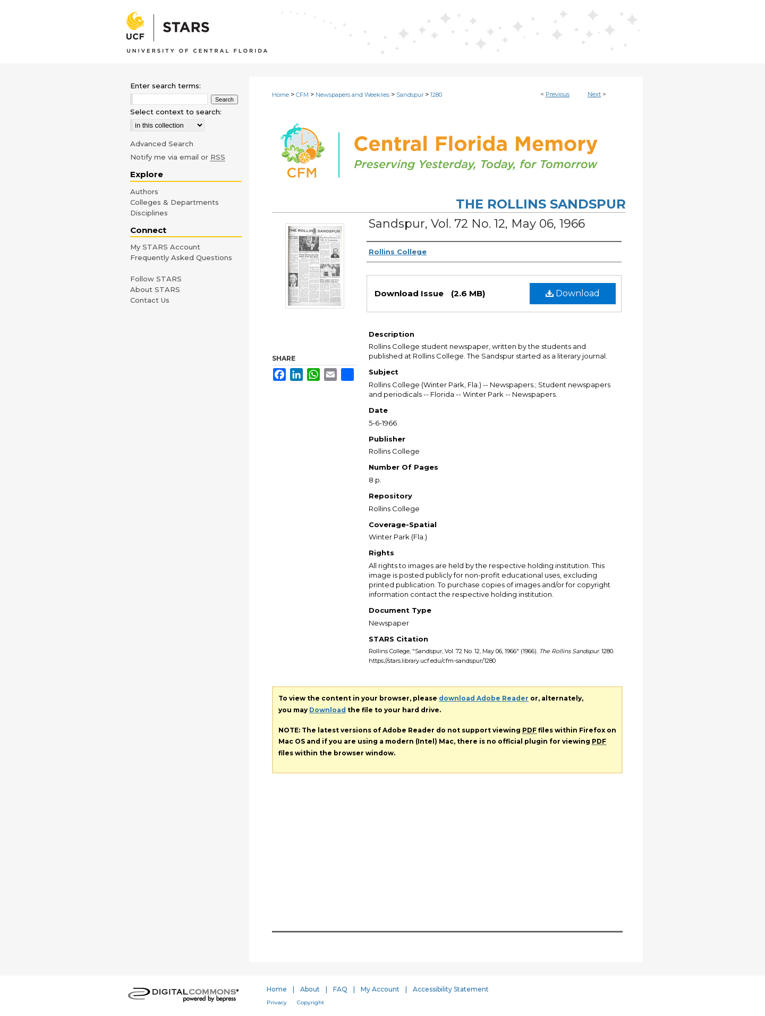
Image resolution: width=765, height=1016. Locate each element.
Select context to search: (176, 111)
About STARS (155, 289)
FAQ (340, 989)
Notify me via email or (177, 157)
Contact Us (149, 300)
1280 (436, 94)
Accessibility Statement (451, 989)
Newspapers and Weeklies (352, 94)
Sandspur (409, 94)
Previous (558, 94)
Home (280, 94)
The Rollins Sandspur (541, 204)
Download (573, 293)
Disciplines (149, 213)
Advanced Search (161, 143)
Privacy (277, 1002)
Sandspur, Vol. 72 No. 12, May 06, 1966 (477, 223)
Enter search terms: (165, 85)
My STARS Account (165, 247)
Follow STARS (156, 278)
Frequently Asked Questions (181, 257)
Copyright (310, 1002)
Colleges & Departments (174, 202)
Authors (144, 191)
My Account (380, 989)
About (310, 989)
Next (594, 94)
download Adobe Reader (484, 698)
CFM (302, 94)
